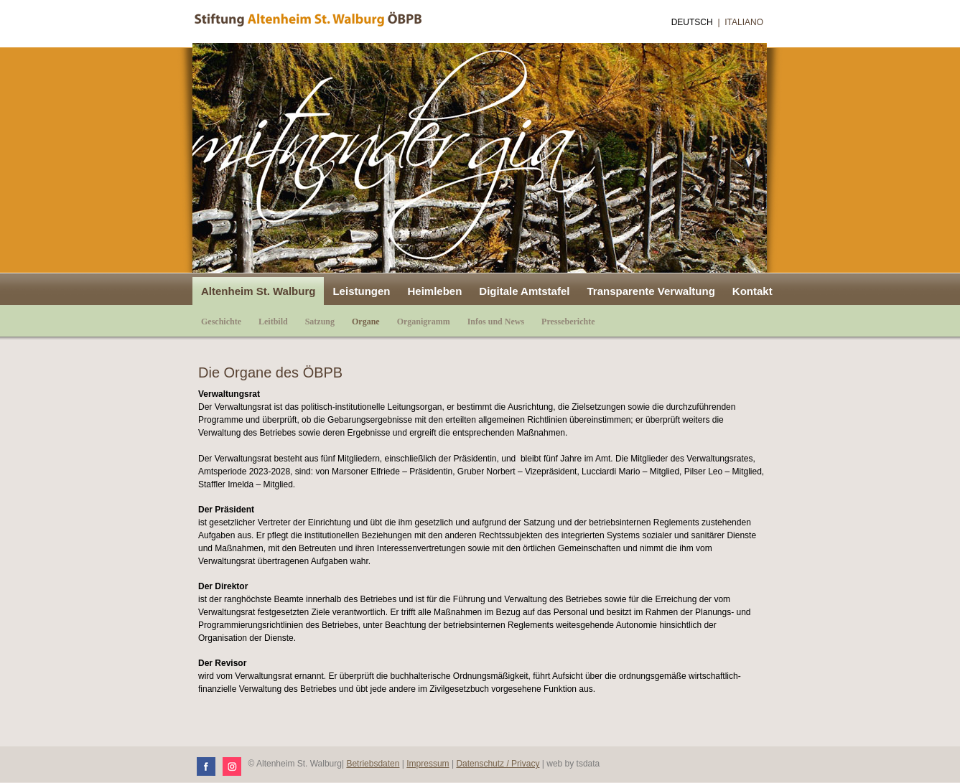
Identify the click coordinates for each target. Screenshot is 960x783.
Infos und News (495, 322)
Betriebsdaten (372, 764)
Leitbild (273, 322)
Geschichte (221, 322)
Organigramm (423, 322)
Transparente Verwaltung (650, 291)
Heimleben (434, 291)
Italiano (743, 22)
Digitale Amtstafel (524, 291)
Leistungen (361, 291)
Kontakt (752, 291)
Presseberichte (568, 322)
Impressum (427, 764)
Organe (366, 322)
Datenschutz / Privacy (497, 764)
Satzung (320, 322)
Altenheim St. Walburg (258, 291)
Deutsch (692, 22)
